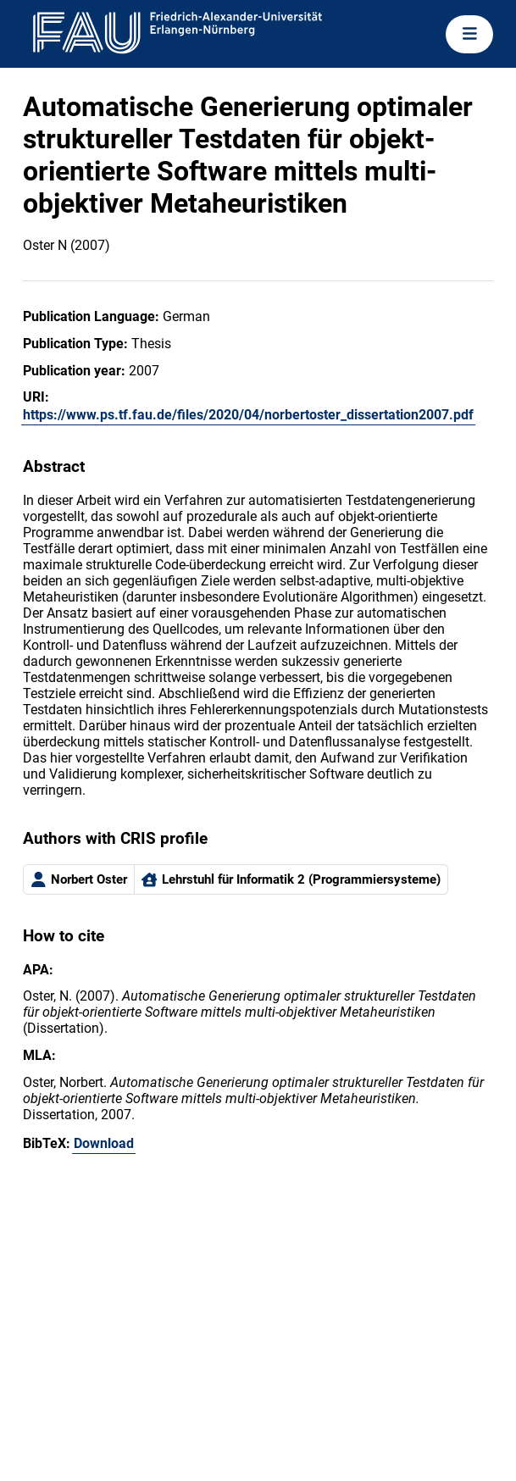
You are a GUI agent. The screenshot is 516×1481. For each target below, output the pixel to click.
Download (104, 1143)
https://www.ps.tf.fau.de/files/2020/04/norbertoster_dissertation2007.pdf (248, 415)
